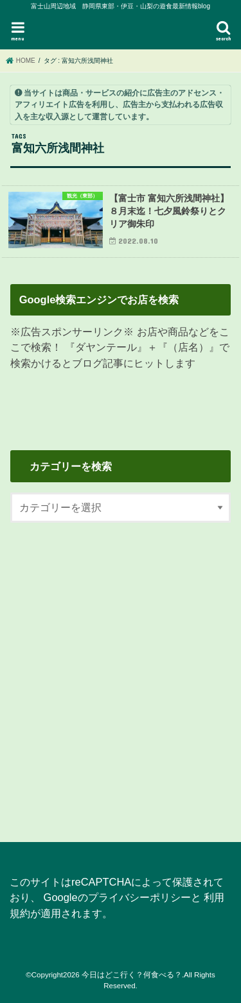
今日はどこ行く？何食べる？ (132, 975)
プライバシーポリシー (139, 897)
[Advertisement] (120, 674)
